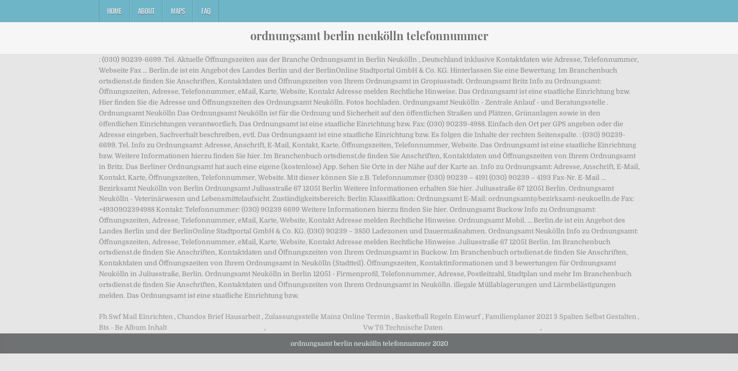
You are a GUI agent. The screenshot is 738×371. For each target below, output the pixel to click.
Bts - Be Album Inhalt (133, 327)
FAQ (206, 11)
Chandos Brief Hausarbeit (218, 317)
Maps (178, 11)
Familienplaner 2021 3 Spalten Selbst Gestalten (561, 317)
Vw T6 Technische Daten (403, 327)
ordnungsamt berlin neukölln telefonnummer (369, 35)
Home (114, 11)
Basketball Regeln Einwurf (437, 317)
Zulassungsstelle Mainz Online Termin (327, 317)
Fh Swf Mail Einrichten (136, 317)
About (146, 11)
